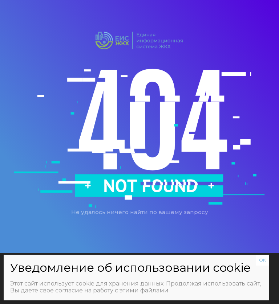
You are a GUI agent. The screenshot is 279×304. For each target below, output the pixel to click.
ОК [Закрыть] (262, 260)
